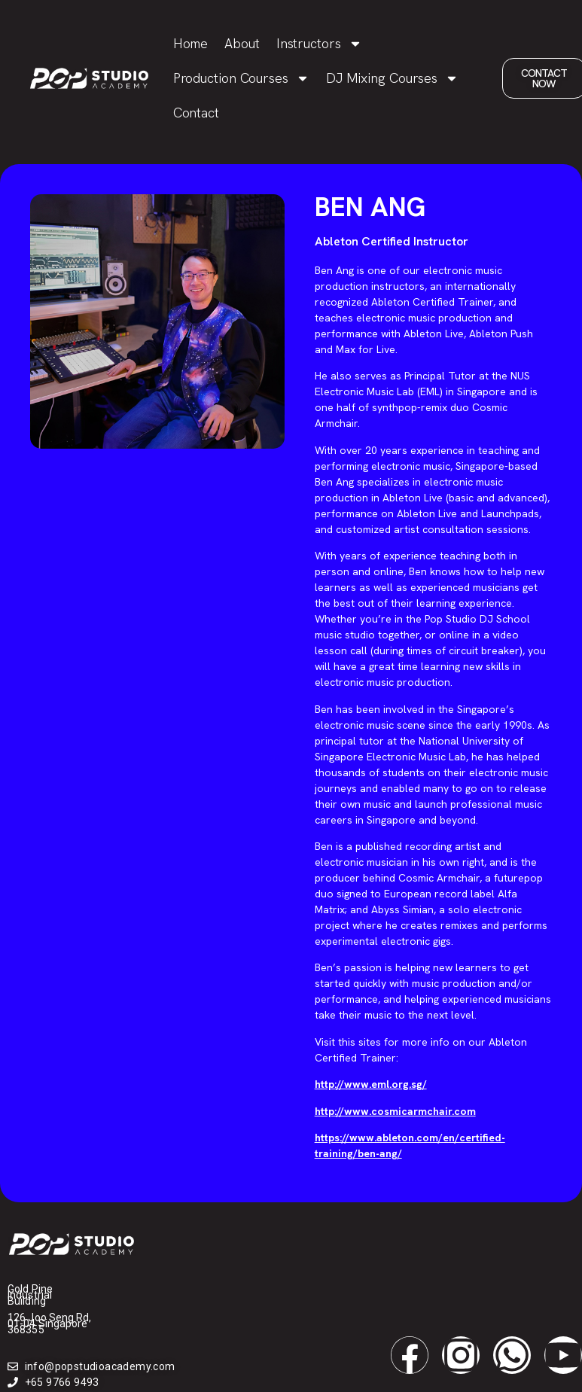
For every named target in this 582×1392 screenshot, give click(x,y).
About (242, 43)
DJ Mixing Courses (392, 78)
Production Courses (241, 78)
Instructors (319, 43)
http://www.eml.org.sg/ (371, 1084)
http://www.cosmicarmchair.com (395, 1111)
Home (191, 43)
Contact (196, 112)
